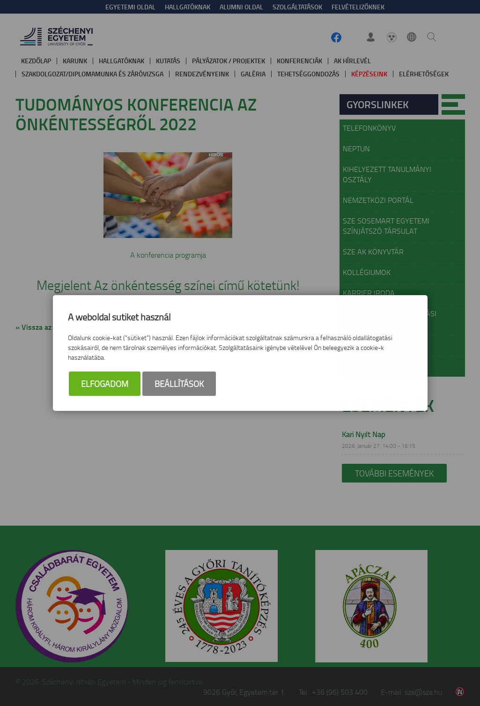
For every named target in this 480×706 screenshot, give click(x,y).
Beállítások (179, 384)
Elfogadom (104, 384)
